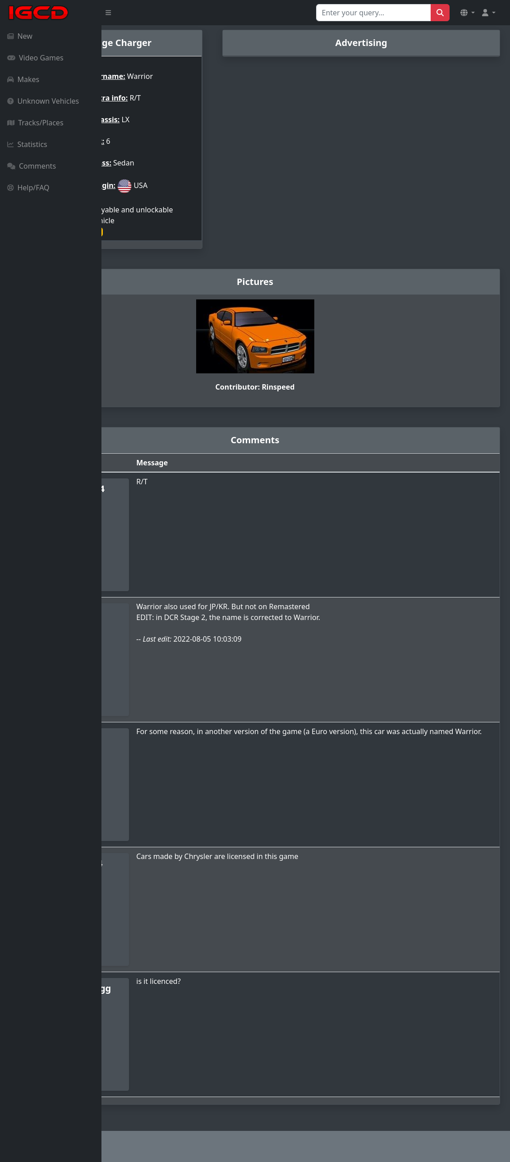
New (19, 36)
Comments (31, 166)
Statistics (27, 144)
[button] (467, 13)
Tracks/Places (35, 123)
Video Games (35, 58)
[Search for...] (373, 12)
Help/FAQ (28, 188)
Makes (23, 79)
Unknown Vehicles (43, 101)
